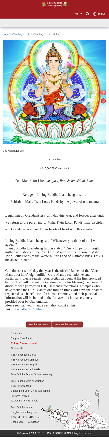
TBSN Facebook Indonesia (25, 369)
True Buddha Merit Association (27, 381)
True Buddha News (21, 407)
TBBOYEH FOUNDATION (25, 417)
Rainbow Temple (20, 395)
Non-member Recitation (67, 324)
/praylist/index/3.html (28, 309)
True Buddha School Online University (31, 374)
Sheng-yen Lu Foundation (25, 422)
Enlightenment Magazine (24, 412)
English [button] (100, 14)
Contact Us (17, 348)
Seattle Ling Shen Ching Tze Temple (30, 390)
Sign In (78, 13)
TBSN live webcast (21, 385)
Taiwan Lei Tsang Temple (24, 400)
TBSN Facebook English (24, 364)
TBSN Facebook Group (23, 354)
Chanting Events (21, 34)
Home (6, 34)
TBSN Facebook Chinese (24, 359)
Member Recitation (39, 324)
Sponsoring (17, 333)
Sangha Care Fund (21, 338)
